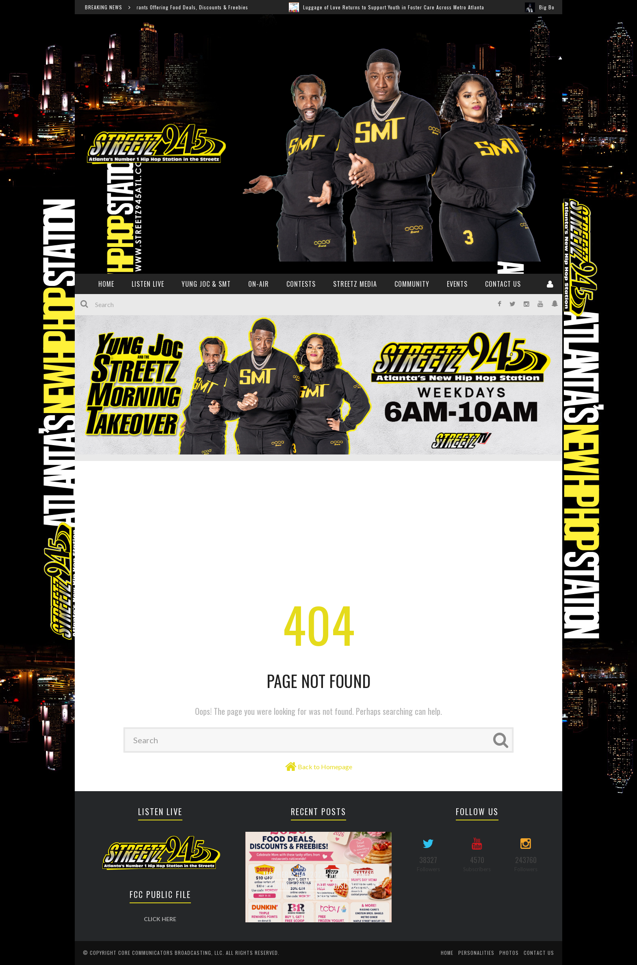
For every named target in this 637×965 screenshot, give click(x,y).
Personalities (476, 952)
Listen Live (148, 284)
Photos (509, 952)
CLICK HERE (160, 918)
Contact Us (503, 284)
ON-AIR (258, 284)
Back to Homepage (325, 766)
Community (411, 284)
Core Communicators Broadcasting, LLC (170, 952)
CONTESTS (301, 284)
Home (447, 952)
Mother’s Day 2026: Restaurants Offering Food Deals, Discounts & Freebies (169, 7)
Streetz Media (355, 284)
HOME (106, 284)
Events (457, 284)
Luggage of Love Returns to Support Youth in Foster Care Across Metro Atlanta (402, 7)
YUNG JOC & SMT (206, 284)
